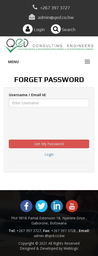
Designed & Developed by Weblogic (49, 248)
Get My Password (49, 143)
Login (34, 29)
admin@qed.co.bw (56, 17)
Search (63, 29)
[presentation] (47, 121)
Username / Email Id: (27, 94)
